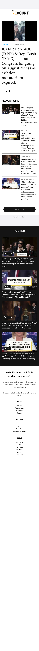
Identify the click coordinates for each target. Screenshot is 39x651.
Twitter (19, 445)
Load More (19, 209)
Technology (19, 408)
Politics (5, 44)
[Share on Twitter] (6, 92)
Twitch (19, 452)
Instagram (19, 442)
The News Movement (28, 393)
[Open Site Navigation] (3, 12)
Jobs (19, 426)
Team (20, 424)
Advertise (19, 429)
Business (19, 410)
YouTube (19, 450)
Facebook (19, 447)
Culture (19, 413)
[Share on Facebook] (9, 92)
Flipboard (19, 455)
